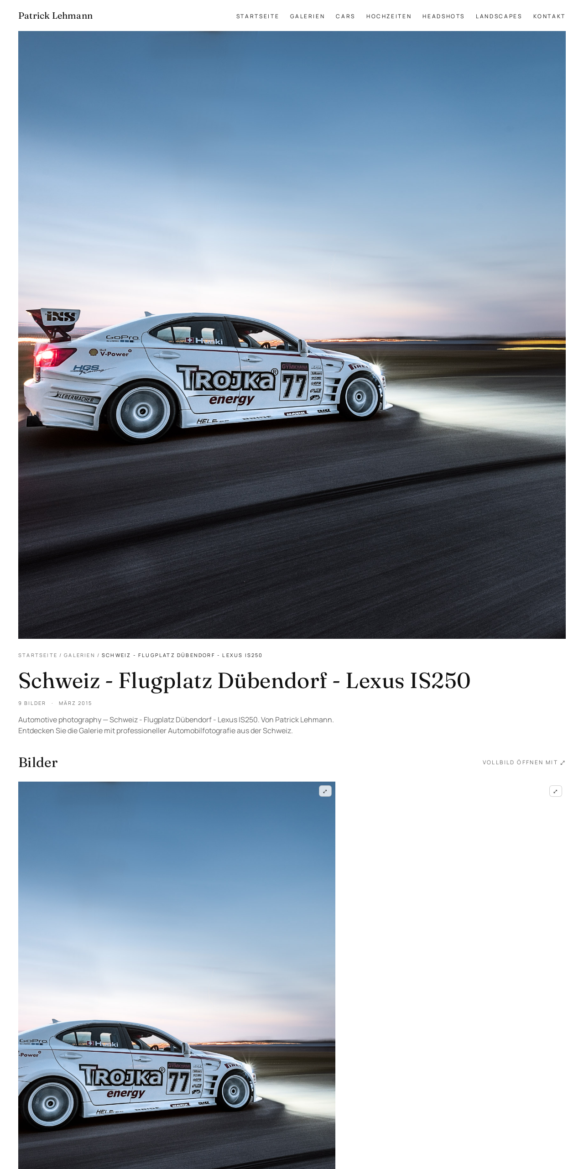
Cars (345, 16)
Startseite (257, 16)
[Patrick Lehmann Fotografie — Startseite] (55, 15)
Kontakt (549, 16)
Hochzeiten (389, 16)
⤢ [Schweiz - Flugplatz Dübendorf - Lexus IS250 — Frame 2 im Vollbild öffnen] (555, 792)
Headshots (443, 16)
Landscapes (499, 16)
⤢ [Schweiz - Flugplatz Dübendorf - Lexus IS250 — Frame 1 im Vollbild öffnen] (325, 791)
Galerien (307, 16)
